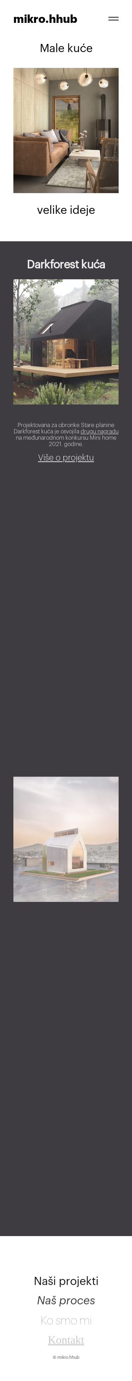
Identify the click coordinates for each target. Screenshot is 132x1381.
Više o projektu (66, 462)
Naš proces (66, 1307)
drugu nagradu (100, 436)
